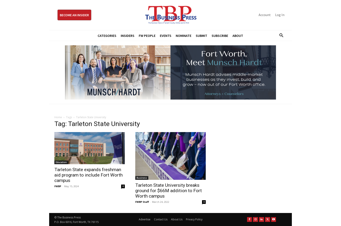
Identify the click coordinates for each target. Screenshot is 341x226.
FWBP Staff (142, 201)
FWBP (57, 186)
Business (142, 177)
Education (61, 162)
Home (58, 117)
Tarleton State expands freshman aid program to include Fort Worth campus (88, 175)
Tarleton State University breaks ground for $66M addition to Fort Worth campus (168, 191)
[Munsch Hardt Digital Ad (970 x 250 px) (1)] (170, 72)
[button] (280, 35)
